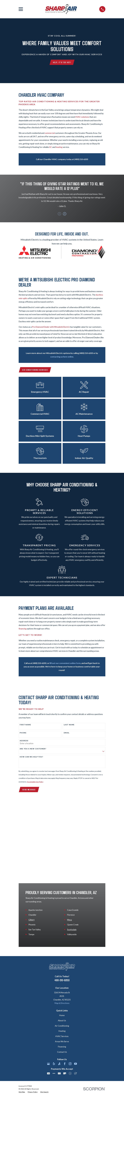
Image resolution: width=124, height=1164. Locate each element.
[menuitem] (22, 1006)
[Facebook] (64, 978)
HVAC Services (62, 950)
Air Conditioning (62, 940)
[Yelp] (54, 978)
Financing (62, 961)
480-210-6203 (62, 894)
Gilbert (31, 834)
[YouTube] (75, 978)
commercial (50, 133)
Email (66, 733)
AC (50, 147)
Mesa (69, 834)
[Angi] (59, 978)
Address (24, 741)
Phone (23, 733)
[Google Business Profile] (48, 978)
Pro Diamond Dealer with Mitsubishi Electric (51, 327)
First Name (25, 725)
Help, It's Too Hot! (62, 62)
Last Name (69, 725)
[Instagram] (70, 978)
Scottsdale (71, 844)
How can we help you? (31, 757)
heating (59, 147)
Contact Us (62, 966)
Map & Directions (62, 917)
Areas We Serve (62, 955)
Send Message (29, 790)
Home (62, 929)
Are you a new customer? (33, 749)
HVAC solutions (82, 117)
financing (22, 629)
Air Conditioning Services (35, 370)
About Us (62, 935)
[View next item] (64, 214)
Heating (62, 945)
